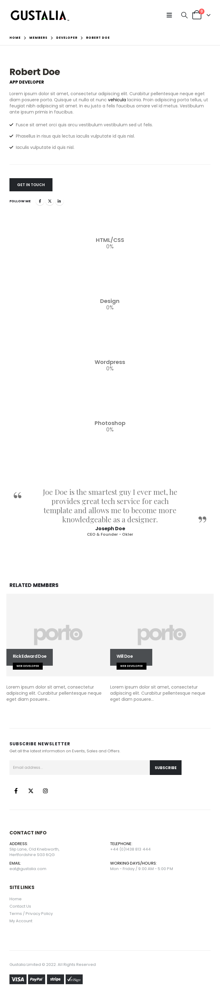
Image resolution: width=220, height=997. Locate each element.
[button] (170, 15)
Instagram (45, 791)
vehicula (117, 100)
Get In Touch (31, 184)
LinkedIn (59, 201)
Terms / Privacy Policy (31, 913)
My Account (21, 921)
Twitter (49, 201)
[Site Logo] (39, 15)
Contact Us (20, 906)
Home (15, 899)
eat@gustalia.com (27, 869)
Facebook (40, 201)
